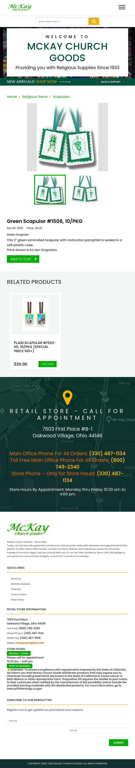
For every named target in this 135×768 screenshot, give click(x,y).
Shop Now (53, 81)
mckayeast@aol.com (29, 643)
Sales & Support (111, 82)
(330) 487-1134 (107, 453)
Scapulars (61, 96)
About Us (16, 578)
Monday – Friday (18, 653)
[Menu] (122, 7)
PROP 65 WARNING (19, 666)
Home (12, 96)
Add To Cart (20, 259)
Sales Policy (17, 599)
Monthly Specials (20, 584)
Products (16, 589)
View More (47, 364)
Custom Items (19, 594)
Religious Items (34, 96)
